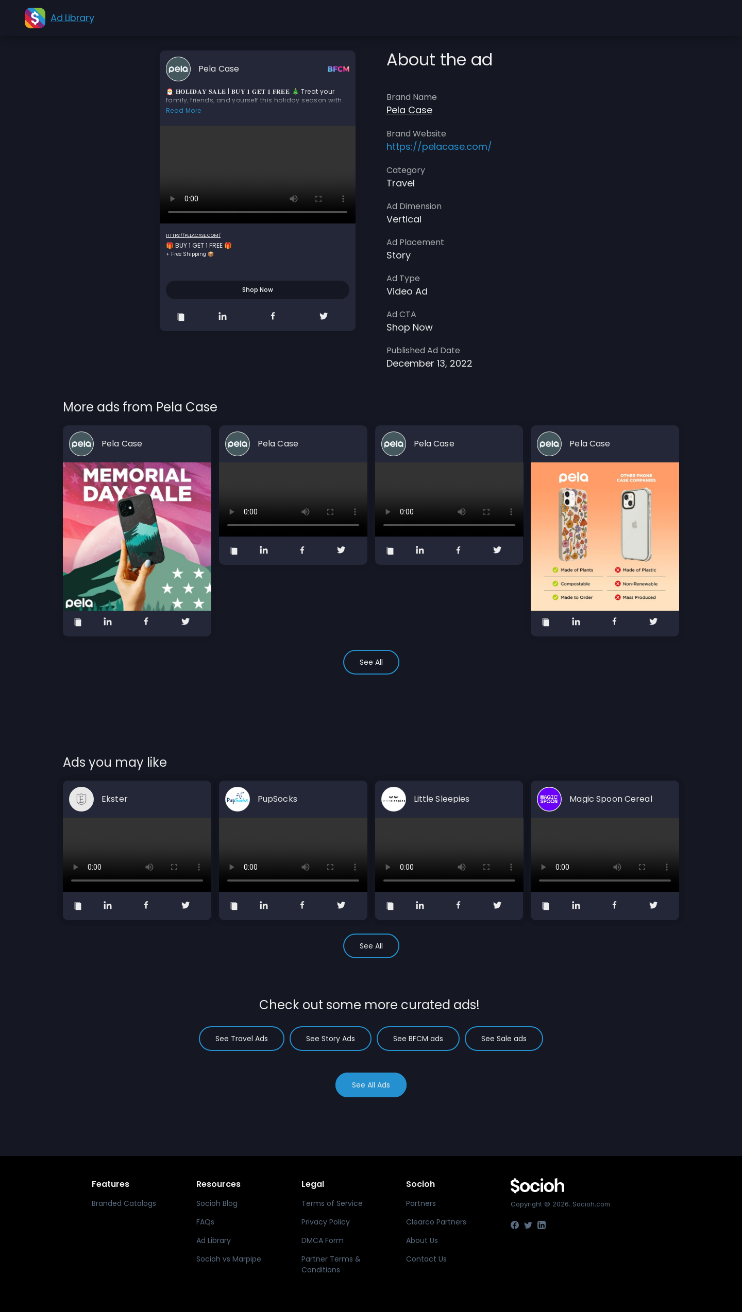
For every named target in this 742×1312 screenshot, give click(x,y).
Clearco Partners (436, 1222)
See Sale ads (504, 1038)
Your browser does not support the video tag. (258, 174)
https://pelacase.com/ (193, 235)
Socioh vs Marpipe (228, 1259)
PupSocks (277, 799)
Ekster (115, 799)
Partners (421, 1203)
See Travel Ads (241, 1038)
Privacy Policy (325, 1222)
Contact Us (426, 1259)
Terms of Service (332, 1203)
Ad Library (213, 1240)
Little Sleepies (442, 799)
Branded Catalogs (124, 1203)
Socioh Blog (217, 1203)
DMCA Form (322, 1240)
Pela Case (218, 69)
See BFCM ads (418, 1038)
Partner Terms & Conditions (331, 1264)
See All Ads (371, 1085)
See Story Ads (330, 1038)
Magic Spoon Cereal (610, 799)
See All (371, 662)
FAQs (205, 1222)
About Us (422, 1240)
